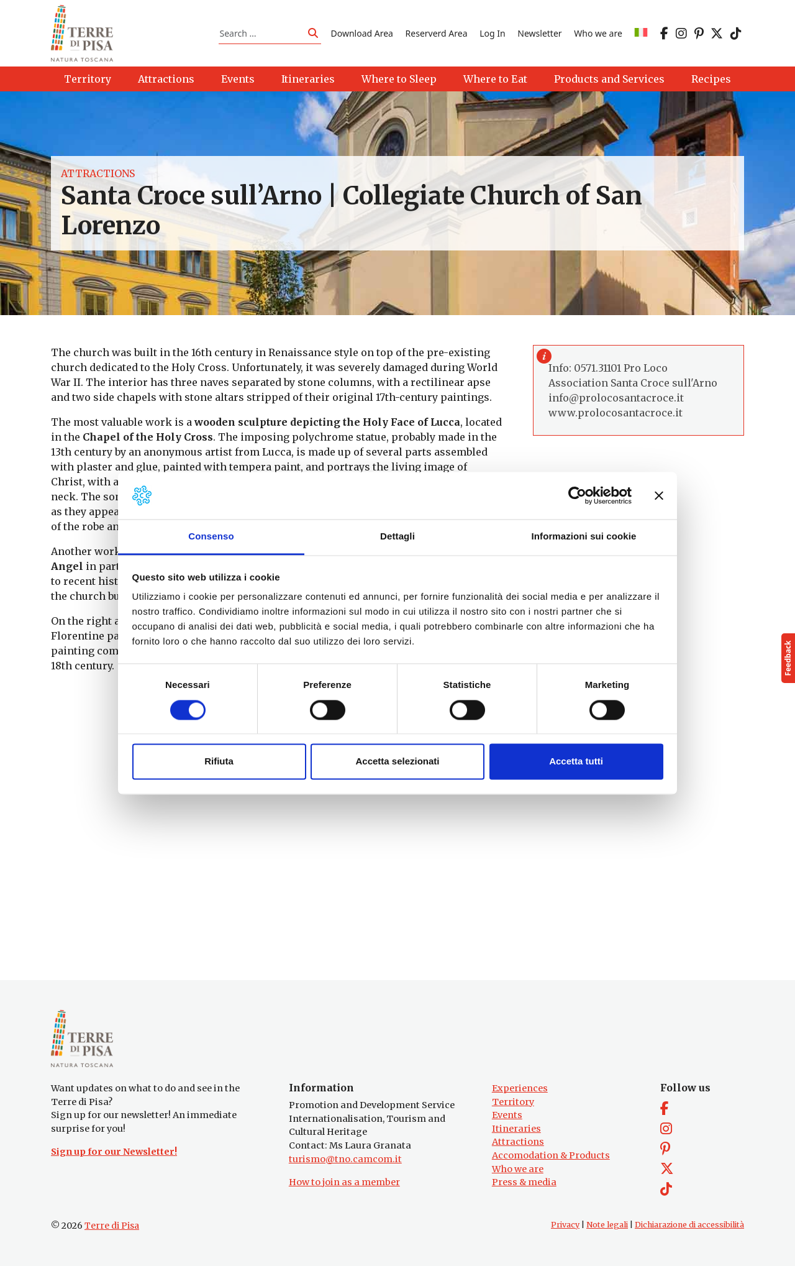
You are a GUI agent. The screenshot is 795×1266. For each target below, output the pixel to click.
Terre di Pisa (111, 1225)
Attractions (98, 174)
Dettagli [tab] (397, 536)
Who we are (598, 33)
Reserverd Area (437, 33)
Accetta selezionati (397, 761)
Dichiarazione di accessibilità (689, 1224)
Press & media (524, 1182)
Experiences (520, 1088)
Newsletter (539, 33)
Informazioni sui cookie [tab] (584, 536)
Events (507, 1115)
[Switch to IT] (641, 33)
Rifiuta (219, 761)
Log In (492, 33)
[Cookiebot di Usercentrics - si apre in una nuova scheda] (577, 495)
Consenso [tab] (211, 536)
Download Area (362, 33)
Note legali (607, 1224)
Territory (513, 1102)
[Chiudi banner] (659, 495)
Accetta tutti (576, 761)
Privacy (565, 1224)
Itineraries (516, 1128)
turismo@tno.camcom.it (345, 1159)
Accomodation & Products (551, 1155)
